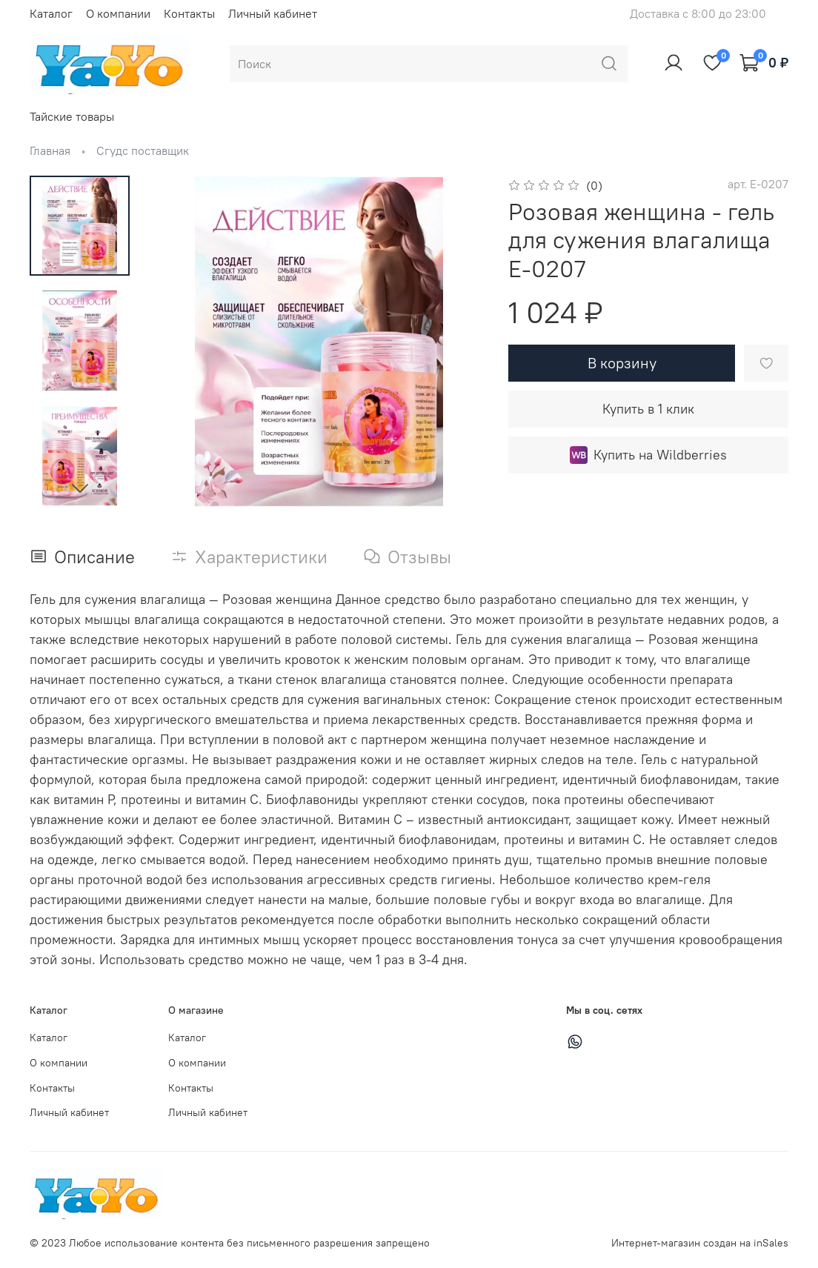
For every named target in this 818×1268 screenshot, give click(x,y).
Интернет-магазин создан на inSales (699, 1242)
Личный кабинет (272, 13)
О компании (118, 13)
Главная (50, 150)
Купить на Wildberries (648, 455)
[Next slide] (80, 487)
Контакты (189, 13)
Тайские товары (72, 116)
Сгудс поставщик (142, 150)
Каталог (51, 13)
